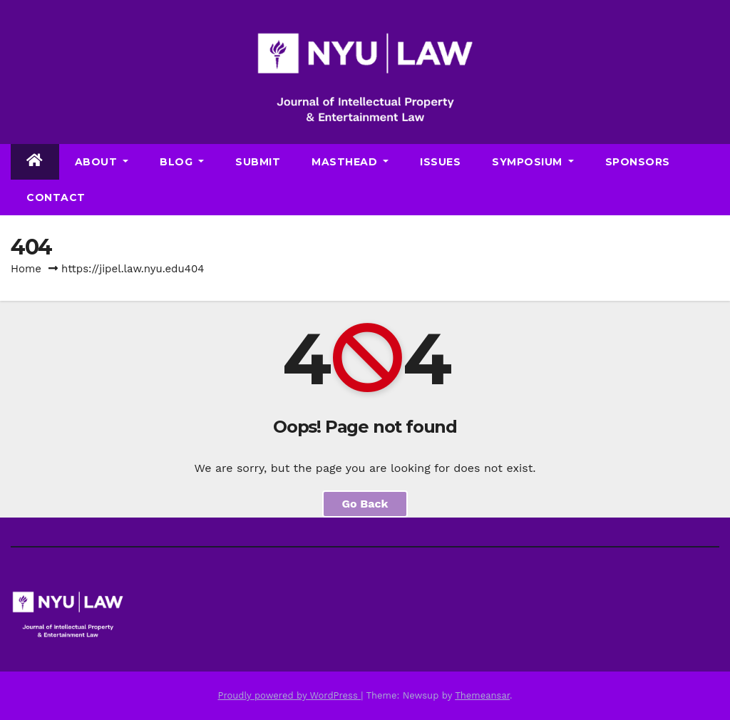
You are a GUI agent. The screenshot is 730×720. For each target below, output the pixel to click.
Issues (440, 161)
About (102, 161)
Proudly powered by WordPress (289, 695)
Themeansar (482, 695)
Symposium (533, 161)
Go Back (365, 503)
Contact (56, 197)
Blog (182, 161)
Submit (257, 161)
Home (26, 268)
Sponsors (637, 161)
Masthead (350, 161)
